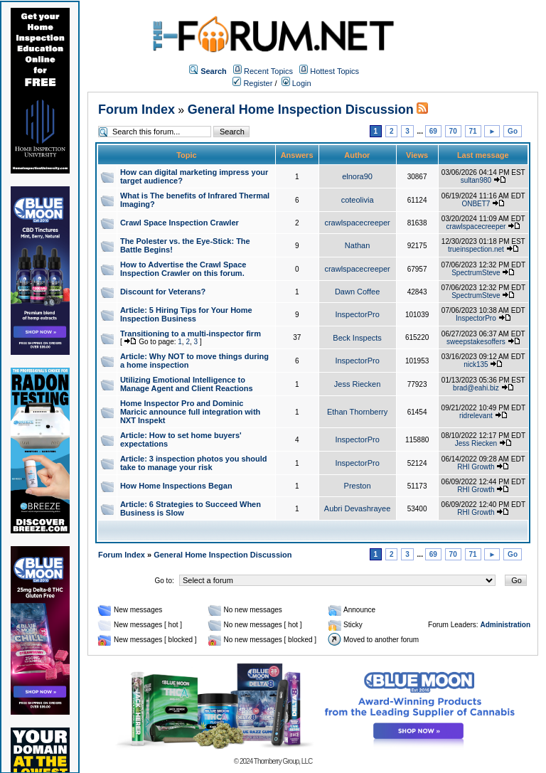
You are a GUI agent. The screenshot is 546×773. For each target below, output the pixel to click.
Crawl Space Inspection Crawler (179, 222)
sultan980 (476, 180)
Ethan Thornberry (357, 411)
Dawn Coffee (357, 291)
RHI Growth (475, 467)
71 (473, 131)
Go (513, 131)
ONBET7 (475, 204)
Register (252, 83)
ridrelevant (476, 416)
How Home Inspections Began (176, 485)
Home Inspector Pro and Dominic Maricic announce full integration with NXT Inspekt (190, 412)
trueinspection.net (476, 249)
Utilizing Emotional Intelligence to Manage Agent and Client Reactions (186, 384)
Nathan (357, 245)
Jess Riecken (357, 384)
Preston (357, 485)
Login (296, 83)
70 (453, 131)
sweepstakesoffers (475, 342)
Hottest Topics (334, 71)
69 (433, 131)
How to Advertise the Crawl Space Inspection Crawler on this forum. (183, 268)
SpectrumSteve (475, 273)
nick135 (476, 364)
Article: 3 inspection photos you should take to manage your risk (193, 462)
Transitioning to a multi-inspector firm (190, 333)
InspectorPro (357, 314)
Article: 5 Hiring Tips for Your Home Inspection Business (186, 314)
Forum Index (136, 109)
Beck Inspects (357, 338)
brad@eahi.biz (476, 388)
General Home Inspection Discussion (301, 109)
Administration (505, 625)
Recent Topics (268, 71)
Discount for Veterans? (162, 291)
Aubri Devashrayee (357, 508)
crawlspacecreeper (357, 222)
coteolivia (357, 200)
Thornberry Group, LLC (283, 761)
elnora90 (357, 176)
